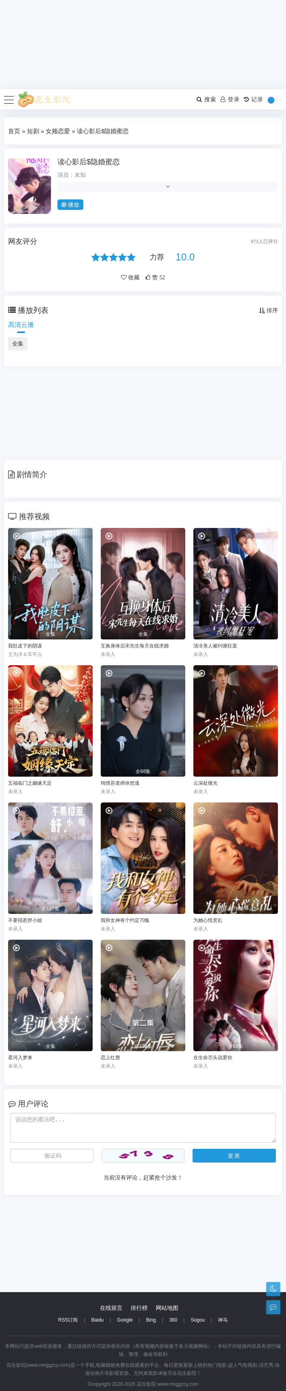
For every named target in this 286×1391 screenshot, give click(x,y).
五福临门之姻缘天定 (30, 783)
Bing (151, 1320)
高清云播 (21, 324)
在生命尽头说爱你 (212, 1057)
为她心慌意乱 (207, 920)
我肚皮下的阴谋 (25, 646)
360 (173, 1320)
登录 (230, 99)
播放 (70, 204)
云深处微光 (205, 783)
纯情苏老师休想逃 (120, 783)
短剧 (33, 131)
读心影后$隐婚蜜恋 (88, 162)
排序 (268, 310)
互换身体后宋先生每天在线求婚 (135, 646)
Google (125, 1320)
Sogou (198, 1320)
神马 (223, 1320)
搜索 (206, 99)
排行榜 (139, 1308)
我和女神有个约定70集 (125, 920)
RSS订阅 (68, 1320)
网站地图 (167, 1308)
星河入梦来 (20, 1057)
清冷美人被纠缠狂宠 (215, 646)
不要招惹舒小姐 (25, 920)
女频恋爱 (58, 131)
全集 (17, 343)
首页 (14, 131)
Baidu (97, 1320)
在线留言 (111, 1308)
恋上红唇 (110, 1057)
